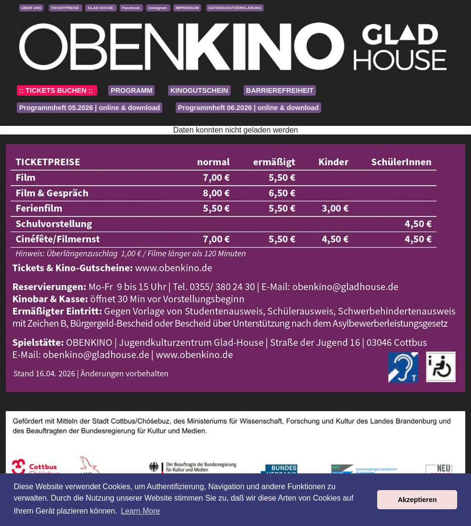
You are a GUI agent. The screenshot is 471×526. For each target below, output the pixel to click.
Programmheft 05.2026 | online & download (89, 108)
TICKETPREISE (65, 8)
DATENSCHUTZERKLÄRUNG (235, 8)
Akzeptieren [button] (417, 500)
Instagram (158, 8)
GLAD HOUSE (101, 8)
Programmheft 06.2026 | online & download (248, 108)
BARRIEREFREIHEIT (280, 90)
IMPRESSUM (187, 8)
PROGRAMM (131, 90)
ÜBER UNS (32, 8)
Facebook (131, 8)
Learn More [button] (140, 511)
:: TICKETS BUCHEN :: (57, 90)
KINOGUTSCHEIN (199, 90)
